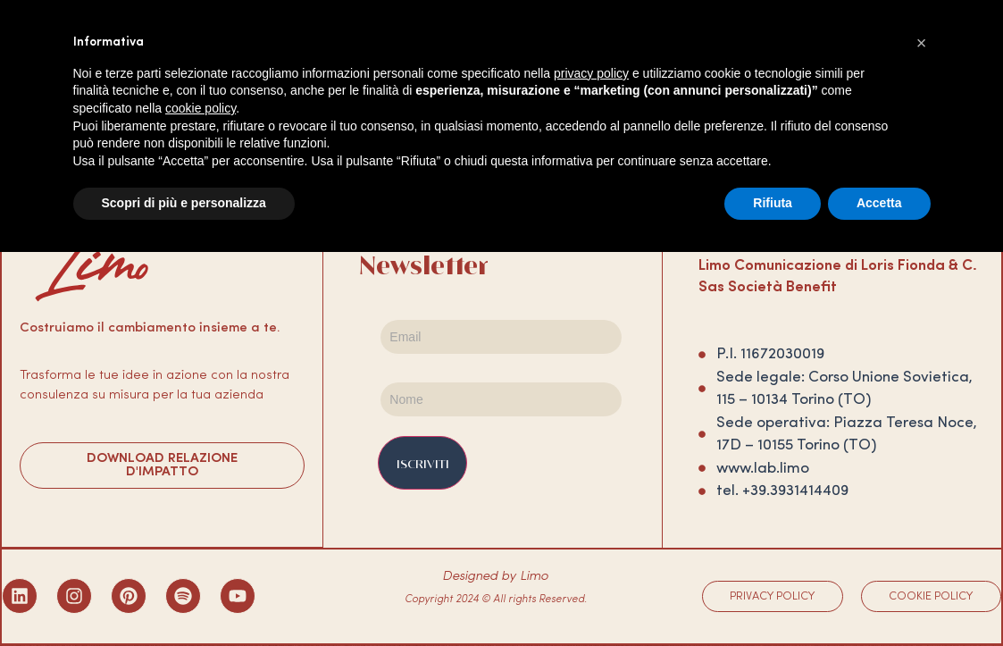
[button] (921, 43)
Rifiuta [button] (772, 203)
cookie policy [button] (200, 108)
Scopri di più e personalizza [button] (184, 203)
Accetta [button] (879, 203)
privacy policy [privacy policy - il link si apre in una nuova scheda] (591, 73)
